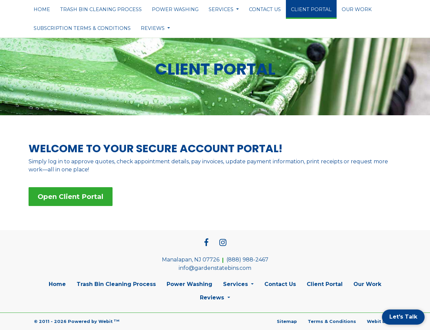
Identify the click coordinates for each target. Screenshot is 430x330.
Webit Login (381, 321)
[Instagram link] (223, 243)
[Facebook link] (206, 243)
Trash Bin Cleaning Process (101, 9)
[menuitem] (42, 9)
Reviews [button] (153, 28)
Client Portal (314, 7)
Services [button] (222, 9)
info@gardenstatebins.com (215, 268)
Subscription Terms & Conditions (82, 28)
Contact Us (265, 9)
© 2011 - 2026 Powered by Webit (76, 321)
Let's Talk (403, 317)
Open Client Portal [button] (70, 197)
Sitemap (287, 321)
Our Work (357, 9)
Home (42, 9)
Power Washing (175, 9)
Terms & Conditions (332, 321)
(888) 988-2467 (247, 259)
